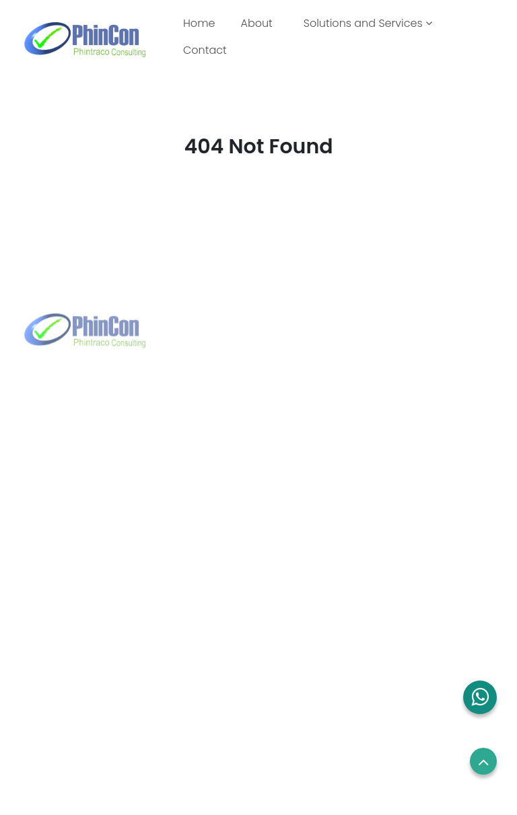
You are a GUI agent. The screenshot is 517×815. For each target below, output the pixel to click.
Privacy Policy (302, 691)
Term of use (298, 666)
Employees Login (310, 616)
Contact (205, 50)
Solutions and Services (368, 23)
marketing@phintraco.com (112, 502)
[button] (480, 697)
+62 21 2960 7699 (88, 481)
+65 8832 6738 (324, 437)
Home (201, 23)
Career (286, 641)
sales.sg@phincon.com (345, 459)
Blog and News (63, 716)
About (256, 23)
